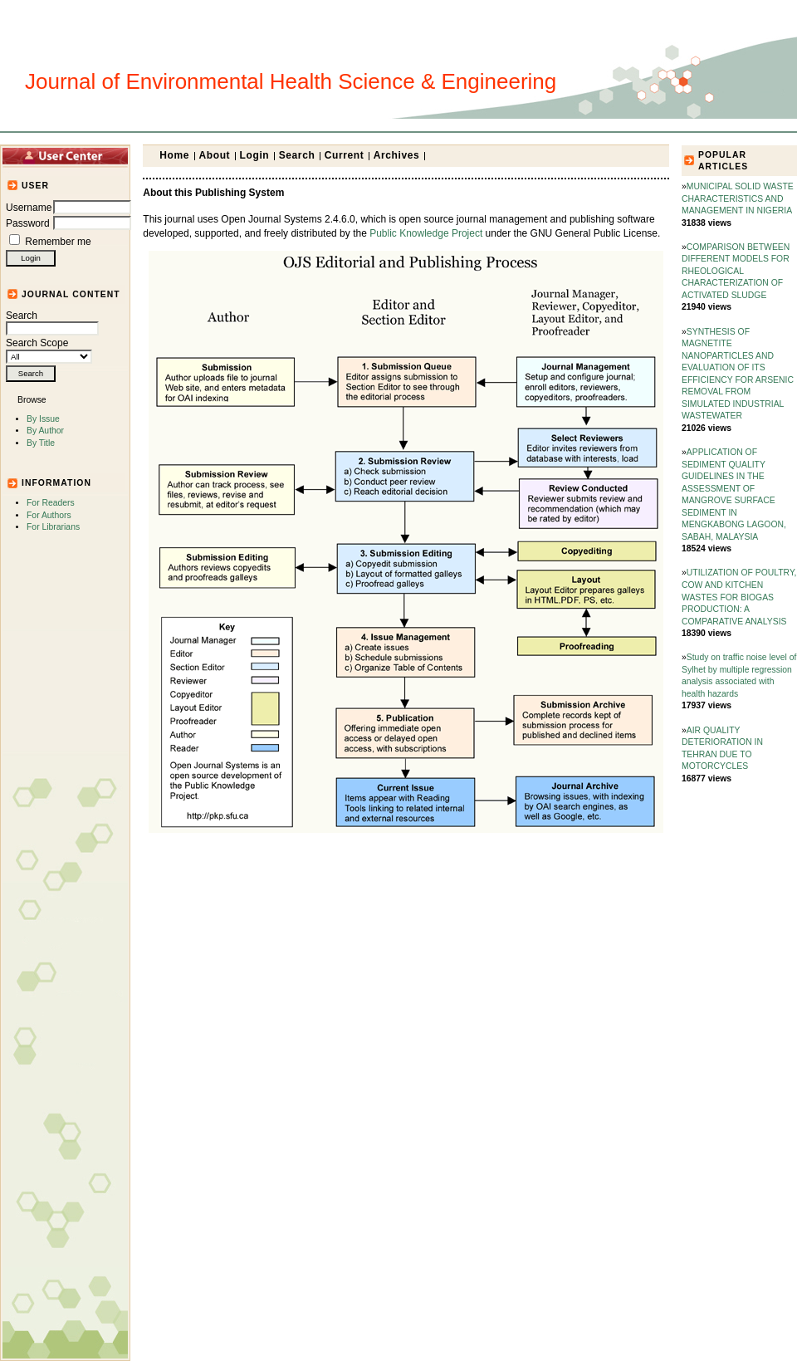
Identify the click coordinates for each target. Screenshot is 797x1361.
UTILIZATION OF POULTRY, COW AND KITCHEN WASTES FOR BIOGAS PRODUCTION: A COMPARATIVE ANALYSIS (739, 596)
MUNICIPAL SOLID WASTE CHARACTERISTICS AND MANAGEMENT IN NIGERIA (738, 198)
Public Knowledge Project (425, 233)
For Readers (51, 502)
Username (28, 207)
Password (28, 223)
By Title (41, 443)
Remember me (57, 241)
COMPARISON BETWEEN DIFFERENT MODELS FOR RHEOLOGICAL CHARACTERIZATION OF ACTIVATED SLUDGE (736, 271)
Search (52, 322)
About (215, 155)
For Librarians (53, 526)
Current (344, 155)
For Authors (49, 515)
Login (255, 155)
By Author (45, 430)
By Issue (43, 418)
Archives (397, 155)
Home (174, 155)
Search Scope (49, 349)
